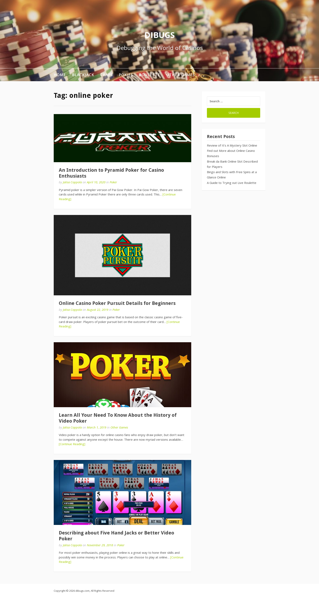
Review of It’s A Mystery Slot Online (232, 145)
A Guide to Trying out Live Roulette (231, 183)
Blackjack (83, 74)
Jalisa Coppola (72, 182)
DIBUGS (159, 34)
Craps (106, 74)
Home (60, 74)
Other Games (180, 74)
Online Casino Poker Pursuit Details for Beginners (117, 303)
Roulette (149, 74)
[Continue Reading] (72, 444)
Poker (113, 182)
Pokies (126, 74)
